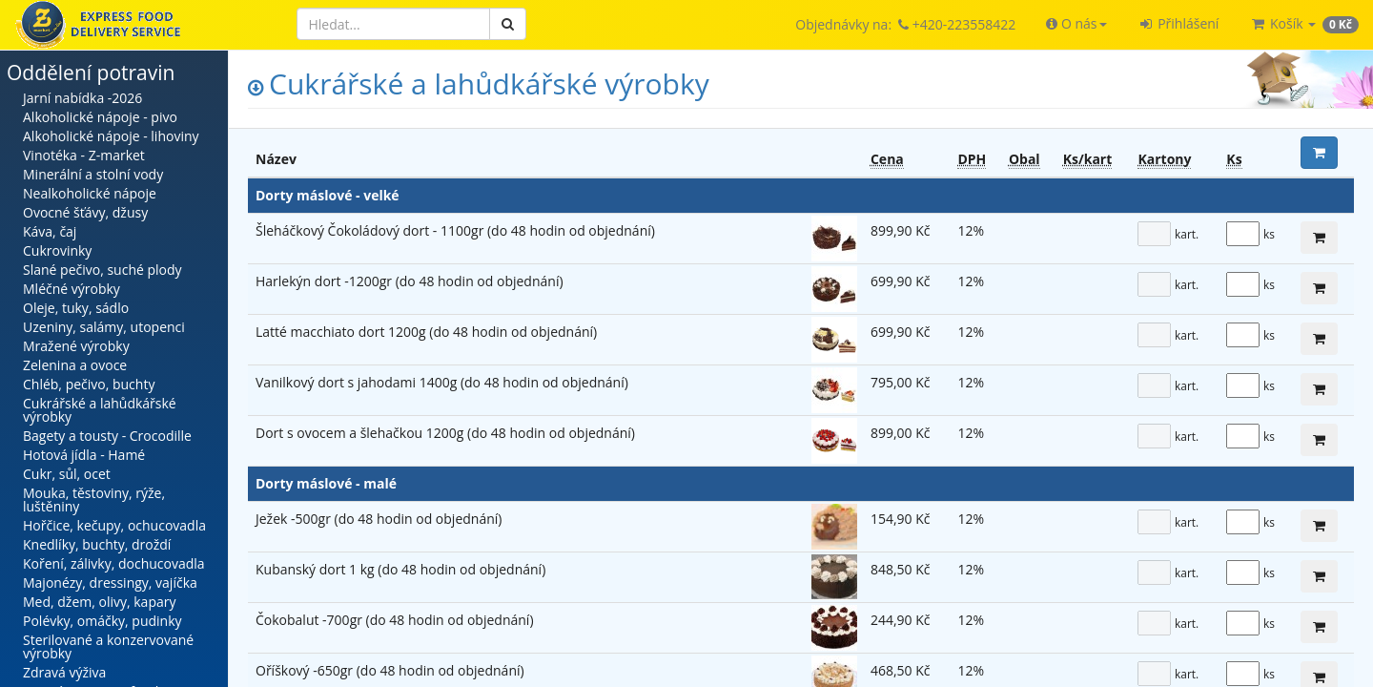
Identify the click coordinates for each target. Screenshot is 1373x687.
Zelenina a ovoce (75, 365)
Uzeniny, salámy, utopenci (104, 327)
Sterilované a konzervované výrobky (108, 646)
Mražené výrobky (76, 346)
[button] (1076, 24)
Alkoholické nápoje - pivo (100, 117)
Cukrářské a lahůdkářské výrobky (99, 410)
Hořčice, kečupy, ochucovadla (114, 525)
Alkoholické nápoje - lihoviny (111, 136)
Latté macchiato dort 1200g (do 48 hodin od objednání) (426, 332)
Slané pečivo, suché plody (102, 269)
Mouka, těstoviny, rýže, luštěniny (94, 499)
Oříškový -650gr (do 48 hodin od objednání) (390, 670)
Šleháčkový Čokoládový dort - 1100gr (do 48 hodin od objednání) (455, 230)
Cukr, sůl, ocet (67, 474)
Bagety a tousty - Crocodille (107, 436)
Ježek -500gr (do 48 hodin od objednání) (379, 519)
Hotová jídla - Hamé (84, 455)
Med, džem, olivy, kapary (99, 602)
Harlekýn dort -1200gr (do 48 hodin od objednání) (410, 281)
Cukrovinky (57, 250)
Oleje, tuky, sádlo (76, 308)
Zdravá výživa (64, 672)
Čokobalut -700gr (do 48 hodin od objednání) (395, 620)
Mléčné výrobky (71, 289)
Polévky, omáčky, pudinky (102, 621)
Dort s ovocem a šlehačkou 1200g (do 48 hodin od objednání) (445, 433)
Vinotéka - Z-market (84, 155)
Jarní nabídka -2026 (82, 98)
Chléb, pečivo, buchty (88, 384)
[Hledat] (393, 24)
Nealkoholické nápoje (89, 193)
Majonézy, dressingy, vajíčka (110, 582)
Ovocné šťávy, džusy (85, 212)
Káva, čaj (49, 231)
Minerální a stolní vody (93, 174)
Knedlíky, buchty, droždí (97, 544)
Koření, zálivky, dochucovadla (114, 563)
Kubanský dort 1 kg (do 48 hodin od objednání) (400, 569)
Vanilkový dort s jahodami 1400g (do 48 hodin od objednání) (442, 382)
